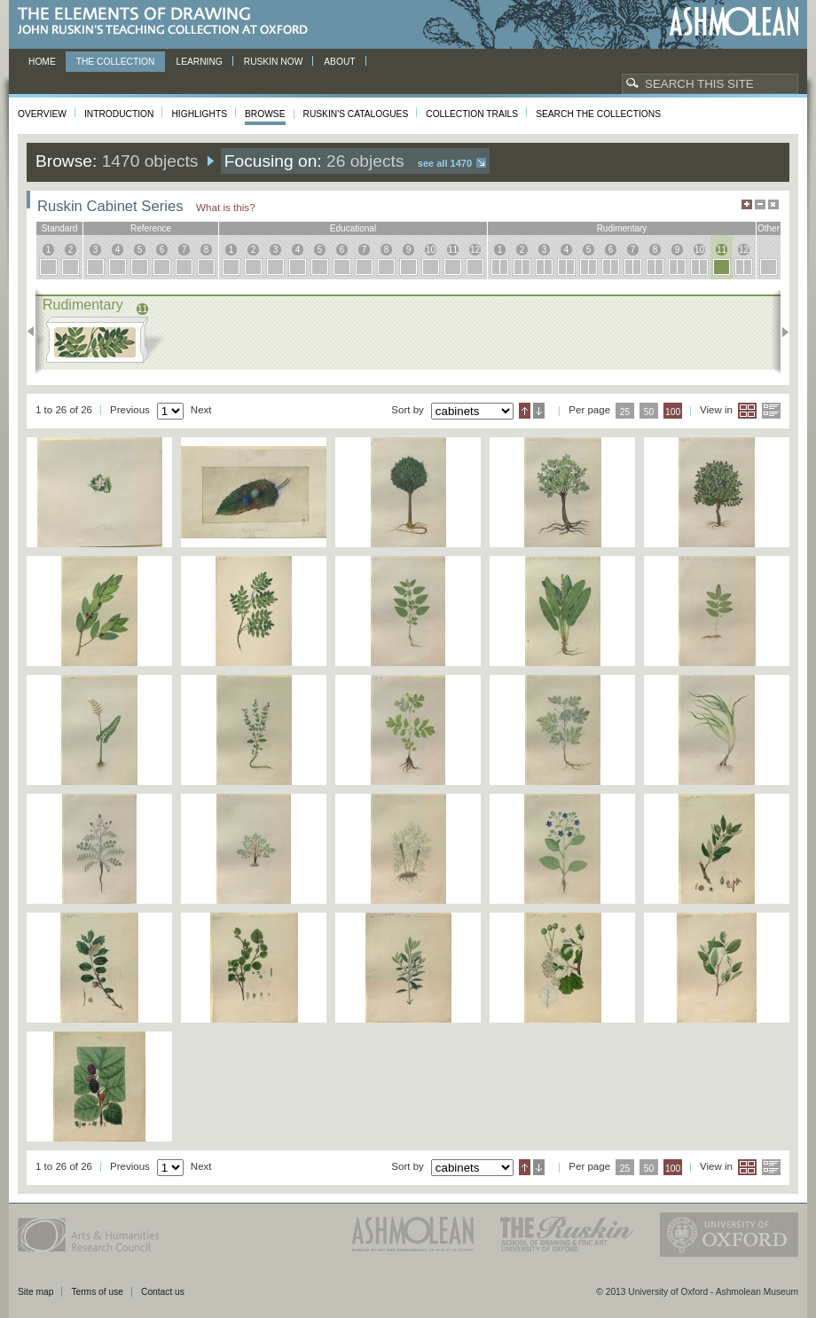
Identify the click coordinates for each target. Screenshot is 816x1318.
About (339, 62)
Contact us (162, 1292)
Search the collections (598, 114)
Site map (35, 1292)
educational (353, 228)
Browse (265, 114)
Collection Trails (472, 114)
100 (672, 412)
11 (453, 250)
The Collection (115, 62)
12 (475, 250)
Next (780, 331)
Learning (199, 62)
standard (60, 228)
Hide (773, 204)
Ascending (524, 411)
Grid (747, 411)
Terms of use (97, 1292)
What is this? (225, 207)
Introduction (118, 114)
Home (42, 62)
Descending (539, 411)
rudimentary (622, 228)
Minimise (760, 204)
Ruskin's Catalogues (356, 114)
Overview (42, 114)
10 (430, 250)
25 (625, 412)
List (771, 411)
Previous (36, 331)
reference (150, 228)
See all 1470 (445, 163)
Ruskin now (273, 62)
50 (649, 412)
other (768, 228)
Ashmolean (734, 21)
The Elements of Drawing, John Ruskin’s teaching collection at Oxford (168, 21)
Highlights (199, 114)
